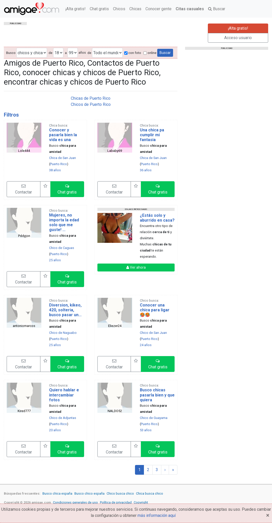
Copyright (141, 502)
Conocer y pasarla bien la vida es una (63, 135)
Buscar (216, 8)
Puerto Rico (58, 164)
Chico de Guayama (153, 418)
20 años (55, 430)
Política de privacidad (116, 502)
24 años (146, 345)
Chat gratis (99, 8)
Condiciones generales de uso (75, 502)
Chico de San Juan (153, 333)
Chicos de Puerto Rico (91, 104)
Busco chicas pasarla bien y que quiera (157, 395)
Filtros (11, 115)
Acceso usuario (238, 37)
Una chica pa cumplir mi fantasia (152, 135)
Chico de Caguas (61, 248)
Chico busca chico (120, 493)
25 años (55, 260)
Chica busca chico (149, 493)
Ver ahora (136, 267)
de (50, 53)
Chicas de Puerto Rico (90, 98)
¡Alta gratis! (75, 8)
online (149, 53)
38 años (55, 170)
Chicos (119, 8)
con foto (132, 53)
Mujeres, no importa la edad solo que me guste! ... (64, 222)
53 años (146, 430)
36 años (146, 170)
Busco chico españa (89, 493)
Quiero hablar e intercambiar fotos (64, 395)
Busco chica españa (57, 493)
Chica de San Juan (62, 158)
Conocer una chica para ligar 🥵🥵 (154, 310)
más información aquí (157, 515)
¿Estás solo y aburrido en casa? (157, 218)
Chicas (135, 8)
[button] (67, 189)
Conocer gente (158, 8)
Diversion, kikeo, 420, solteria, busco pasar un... (65, 310)
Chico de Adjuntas (62, 418)
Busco (11, 53)
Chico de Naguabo (63, 333)
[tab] (90, 115)
